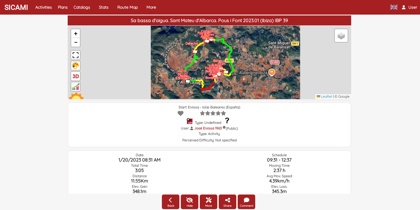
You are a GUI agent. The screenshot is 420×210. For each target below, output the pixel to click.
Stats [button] (103, 7)
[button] (409, 7)
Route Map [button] (127, 7)
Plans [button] (63, 7)
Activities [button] (43, 7)
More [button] (151, 7)
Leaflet (324, 96)
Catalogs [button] (82, 7)
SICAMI (16, 8)
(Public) (232, 128)
